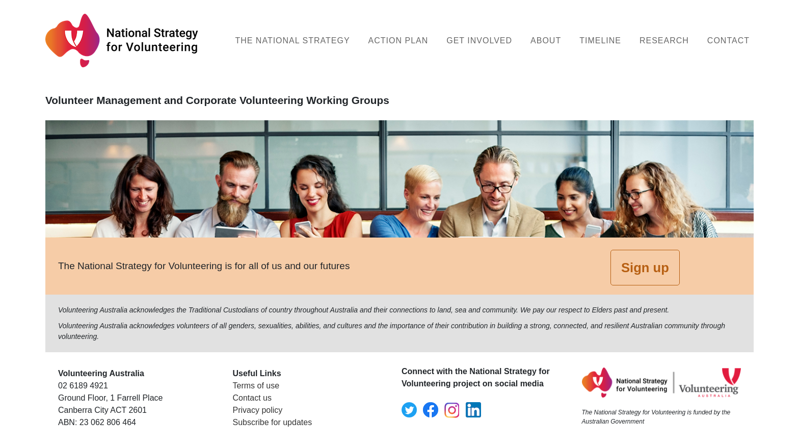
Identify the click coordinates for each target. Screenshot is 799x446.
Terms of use (256, 385)
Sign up (645, 267)
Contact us (252, 397)
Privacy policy (258, 410)
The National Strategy (292, 40)
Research (664, 40)
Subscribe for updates (272, 422)
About (545, 40)
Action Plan (398, 40)
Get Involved (479, 40)
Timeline (600, 40)
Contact (728, 40)
